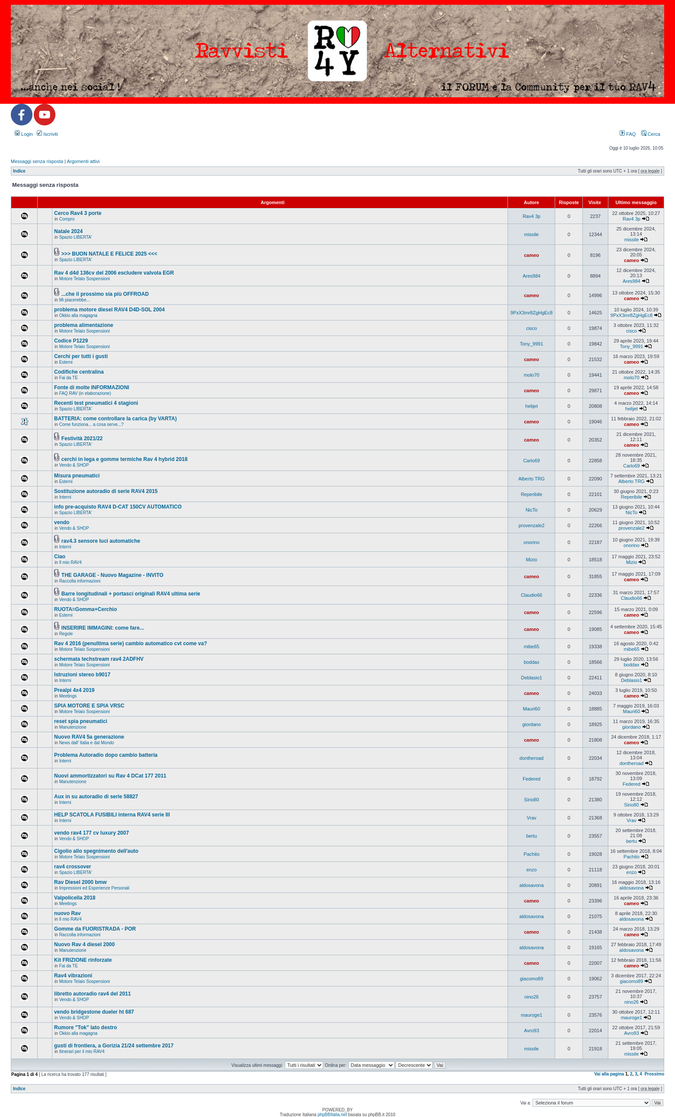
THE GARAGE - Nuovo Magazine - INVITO (112, 575)
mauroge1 (532, 1015)
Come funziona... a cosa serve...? (91, 424)
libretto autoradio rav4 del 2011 (92, 994)
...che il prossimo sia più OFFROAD (105, 294)
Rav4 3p (531, 216)
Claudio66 (532, 595)
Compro (67, 219)
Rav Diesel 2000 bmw (80, 882)
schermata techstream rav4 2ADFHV (99, 659)
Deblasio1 (531, 677)
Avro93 (531, 1030)
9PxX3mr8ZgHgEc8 (532, 312)
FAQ (628, 134)
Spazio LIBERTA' (75, 237)
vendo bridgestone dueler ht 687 (94, 1012)
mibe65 (531, 646)
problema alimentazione (83, 325)
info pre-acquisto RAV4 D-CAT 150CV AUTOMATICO (118, 507)
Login (24, 134)
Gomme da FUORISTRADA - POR (95, 929)
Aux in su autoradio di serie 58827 (96, 797)
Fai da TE (68, 377)
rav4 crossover (72, 867)
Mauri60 (531, 708)
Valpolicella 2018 (74, 898)
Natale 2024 (68, 231)
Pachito (532, 854)
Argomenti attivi (83, 161)
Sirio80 (531, 799)
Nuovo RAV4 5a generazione (89, 737)
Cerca (650, 134)
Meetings (68, 696)
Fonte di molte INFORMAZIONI (91, 387)
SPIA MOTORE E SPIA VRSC (89, 706)
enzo (531, 869)
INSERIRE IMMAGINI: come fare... (102, 628)
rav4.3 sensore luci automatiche (100, 541)
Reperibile (532, 494)
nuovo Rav (67, 913)
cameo (531, 255)
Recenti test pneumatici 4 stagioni (96, 403)
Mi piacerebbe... (74, 300)
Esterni (66, 362)
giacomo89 (531, 978)
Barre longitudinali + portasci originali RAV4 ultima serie (130, 594)
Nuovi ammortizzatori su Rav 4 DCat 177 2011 (110, 776)
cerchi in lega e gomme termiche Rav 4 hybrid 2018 (124, 459)
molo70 (531, 375)
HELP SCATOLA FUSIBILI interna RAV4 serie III (112, 815)
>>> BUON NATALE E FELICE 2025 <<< (109, 254)
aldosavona (531, 885)
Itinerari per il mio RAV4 (82, 1051)
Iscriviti (47, 134)
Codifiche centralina (79, 372)
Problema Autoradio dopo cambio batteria (106, 755)
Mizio (531, 559)
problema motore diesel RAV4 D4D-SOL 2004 (109, 310)
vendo (61, 522)
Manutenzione (73, 727)
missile (531, 234)
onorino (532, 542)
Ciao (59, 557)
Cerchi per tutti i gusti (81, 356)
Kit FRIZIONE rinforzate (83, 960)
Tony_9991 (531, 343)
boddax (531, 662)
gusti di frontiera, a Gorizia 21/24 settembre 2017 (114, 1046)
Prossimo (654, 1074)
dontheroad (532, 758)
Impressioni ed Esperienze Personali (94, 888)
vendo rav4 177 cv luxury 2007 (91, 833)
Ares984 (531, 275)
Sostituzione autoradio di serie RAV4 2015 (106, 491)
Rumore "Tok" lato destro (85, 1027)
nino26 (531, 996)
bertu (531, 836)
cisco (531, 328)
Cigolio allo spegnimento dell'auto (96, 851)
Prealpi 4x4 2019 (74, 690)
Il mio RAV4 (70, 562)
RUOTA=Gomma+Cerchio (85, 609)
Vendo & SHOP (74, 465)
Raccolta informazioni (80, 581)
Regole (66, 633)
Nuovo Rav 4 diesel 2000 (84, 944)
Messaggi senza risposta (37, 161)
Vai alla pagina (609, 1074)
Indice (19, 171)
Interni (65, 497)
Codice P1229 (71, 341)
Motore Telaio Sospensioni (84, 278)
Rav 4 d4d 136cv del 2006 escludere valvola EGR (114, 273)
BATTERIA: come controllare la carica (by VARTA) (115, 419)
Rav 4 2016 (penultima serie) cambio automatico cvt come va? (130, 643)
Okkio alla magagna (78, 315)
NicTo (532, 509)
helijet (531, 406)
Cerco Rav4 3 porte (77, 213)
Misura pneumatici (77, 476)
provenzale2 (531, 525)
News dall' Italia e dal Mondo (86, 742)
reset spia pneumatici (80, 721)
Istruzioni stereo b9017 (82, 675)
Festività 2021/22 (82, 438)
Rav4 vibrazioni (73, 976)
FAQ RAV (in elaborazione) (85, 393)
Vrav (531, 817)
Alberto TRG (531, 478)
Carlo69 (531, 460)
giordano (531, 724)
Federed (531, 778)
